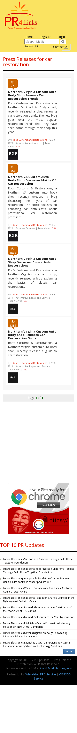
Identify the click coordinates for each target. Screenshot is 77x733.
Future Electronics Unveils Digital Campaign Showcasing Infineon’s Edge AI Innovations (35, 634)
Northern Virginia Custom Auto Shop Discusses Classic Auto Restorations (32, 261)
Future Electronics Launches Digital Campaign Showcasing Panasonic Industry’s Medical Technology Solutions (36, 644)
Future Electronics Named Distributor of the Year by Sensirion (38, 617)
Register (45, 37)
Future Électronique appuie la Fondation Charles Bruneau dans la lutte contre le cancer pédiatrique (36, 580)
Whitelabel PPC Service (40, 674)
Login (61, 37)
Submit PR (31, 46)
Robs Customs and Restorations (30, 139)
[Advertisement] (38, 440)
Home (28, 37)
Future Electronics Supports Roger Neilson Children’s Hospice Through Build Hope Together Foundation (38, 570)
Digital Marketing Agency (55, 668)
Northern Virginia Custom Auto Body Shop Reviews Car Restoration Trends (32, 95)
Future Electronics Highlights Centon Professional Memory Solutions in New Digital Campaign (36, 625)
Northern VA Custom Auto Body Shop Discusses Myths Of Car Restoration (32, 180)
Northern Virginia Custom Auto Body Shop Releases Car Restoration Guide (32, 334)
